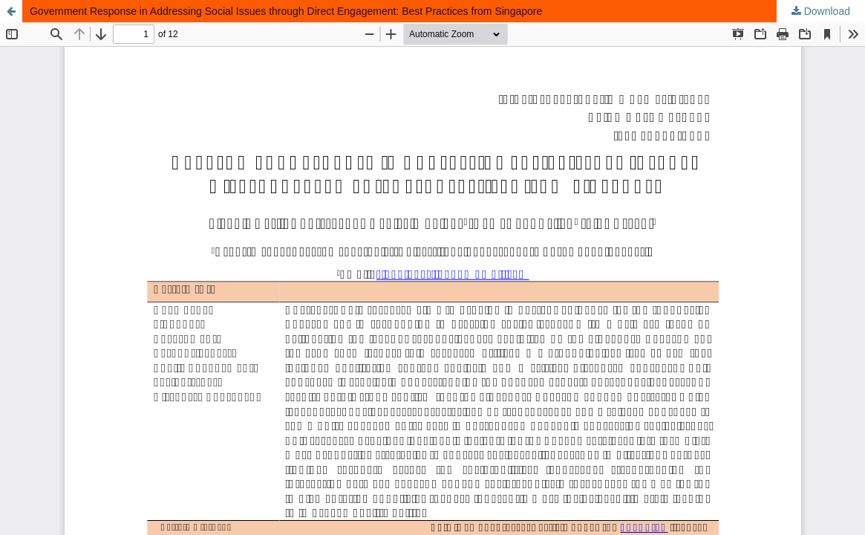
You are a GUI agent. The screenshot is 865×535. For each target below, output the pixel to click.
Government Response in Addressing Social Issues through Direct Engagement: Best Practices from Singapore (286, 11)
